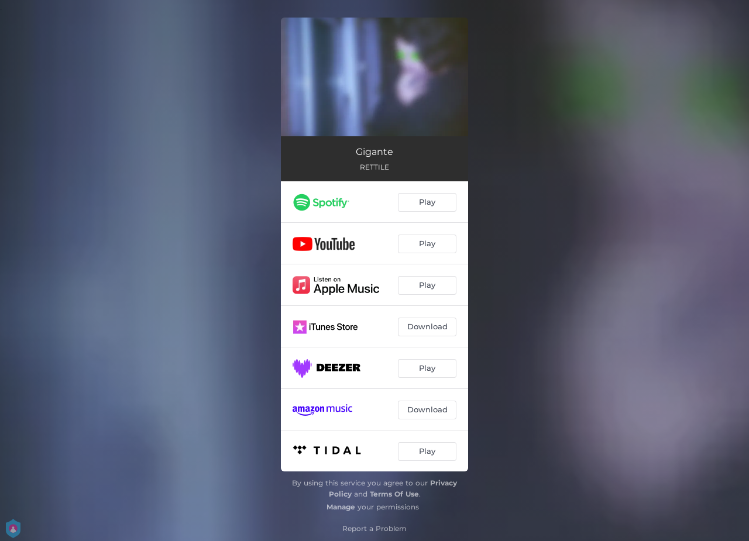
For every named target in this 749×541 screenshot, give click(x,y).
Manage (341, 506)
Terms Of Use (394, 494)
